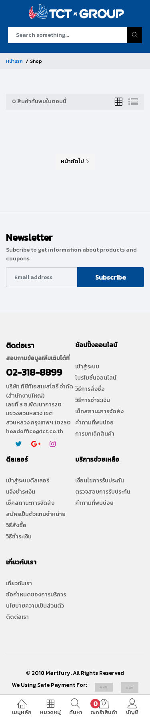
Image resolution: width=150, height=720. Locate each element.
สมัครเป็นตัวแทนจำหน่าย (36, 514)
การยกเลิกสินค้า (94, 434)
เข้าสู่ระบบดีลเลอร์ (27, 481)
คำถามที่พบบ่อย (94, 423)
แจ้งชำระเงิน (20, 492)
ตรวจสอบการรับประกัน (102, 492)
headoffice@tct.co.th (34, 431)
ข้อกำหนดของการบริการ (36, 595)
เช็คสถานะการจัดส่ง (99, 412)
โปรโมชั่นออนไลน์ (95, 378)
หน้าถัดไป (75, 161)
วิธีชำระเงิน (19, 537)
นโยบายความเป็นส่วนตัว (35, 606)
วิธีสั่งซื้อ (16, 526)
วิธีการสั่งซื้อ (90, 389)
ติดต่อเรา (17, 617)
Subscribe (110, 277)
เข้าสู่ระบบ (87, 367)
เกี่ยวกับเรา (19, 584)
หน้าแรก (14, 61)
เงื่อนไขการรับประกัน (99, 481)
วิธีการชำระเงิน (92, 400)
